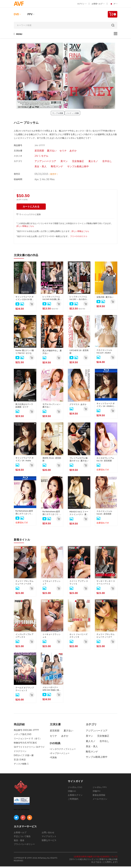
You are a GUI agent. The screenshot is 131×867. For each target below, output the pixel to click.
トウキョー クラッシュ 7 (51, 583)
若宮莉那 (34, 150)
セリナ (57, 150)
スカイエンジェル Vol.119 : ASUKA (104, 352)
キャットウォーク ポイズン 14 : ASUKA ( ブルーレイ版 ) (105, 405)
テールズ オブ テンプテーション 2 (24, 689)
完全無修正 (73, 161)
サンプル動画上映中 (73, 166)
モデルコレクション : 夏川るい (51, 406)
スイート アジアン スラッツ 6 (78, 583)
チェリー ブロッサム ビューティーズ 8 (24, 583)
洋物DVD (72, 791)
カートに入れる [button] (31, 207)
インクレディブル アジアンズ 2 (24, 636)
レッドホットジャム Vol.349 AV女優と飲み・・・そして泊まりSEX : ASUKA (51, 298)
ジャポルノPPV (100, 787)
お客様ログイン (75, 795)
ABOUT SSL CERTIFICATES (21, 810)
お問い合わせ (48, 833)
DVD (16, 14)
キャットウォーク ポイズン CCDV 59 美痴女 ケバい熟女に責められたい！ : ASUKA (24, 299)
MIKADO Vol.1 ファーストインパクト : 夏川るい (78, 514)
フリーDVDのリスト (79, 237)
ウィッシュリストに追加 (29, 215)
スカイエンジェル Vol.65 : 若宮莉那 (104, 513)
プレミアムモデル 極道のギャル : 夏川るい (78, 460)
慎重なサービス (49, 840)
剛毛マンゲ (52, 166)
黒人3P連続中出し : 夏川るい (52, 352)
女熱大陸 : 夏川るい (104, 298)
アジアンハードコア (40, 161)
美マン (58, 161)
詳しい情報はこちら (25, 227)
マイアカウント (49, 837)
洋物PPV (96, 791)
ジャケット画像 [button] (72, 113)
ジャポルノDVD (75, 787)
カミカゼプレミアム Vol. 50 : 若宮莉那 (105, 460)
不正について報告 (22, 837)
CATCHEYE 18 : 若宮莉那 (79, 352)
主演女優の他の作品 (27, 256)
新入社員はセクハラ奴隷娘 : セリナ (24, 406)
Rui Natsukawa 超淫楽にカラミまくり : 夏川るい (51, 513)
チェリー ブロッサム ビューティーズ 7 (105, 636)
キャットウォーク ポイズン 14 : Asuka (24, 460)
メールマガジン (100, 799)
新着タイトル (23, 540)
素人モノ (88, 161)
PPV (29, 14)
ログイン (81, 4)
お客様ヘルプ (98, 4)
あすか (67, 150)
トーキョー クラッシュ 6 (51, 636)
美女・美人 (35, 166)
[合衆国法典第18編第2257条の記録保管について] (95, 857)
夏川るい (46, 150)
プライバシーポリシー (24, 844)
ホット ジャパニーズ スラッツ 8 (78, 636)
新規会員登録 (99, 795)
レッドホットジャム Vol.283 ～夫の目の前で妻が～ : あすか (79, 298)
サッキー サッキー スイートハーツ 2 (105, 583)
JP (113, 4)
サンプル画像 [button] (57, 113)
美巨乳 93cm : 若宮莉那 (51, 460)
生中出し (102, 161)
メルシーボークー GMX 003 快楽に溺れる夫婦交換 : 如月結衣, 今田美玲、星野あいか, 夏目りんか (51, 689)
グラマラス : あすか (77, 405)
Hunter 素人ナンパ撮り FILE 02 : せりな (24, 352)
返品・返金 (19, 840)
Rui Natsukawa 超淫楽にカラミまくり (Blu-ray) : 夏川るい (24, 513)
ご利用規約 (73, 799)
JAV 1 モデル (36, 155)
